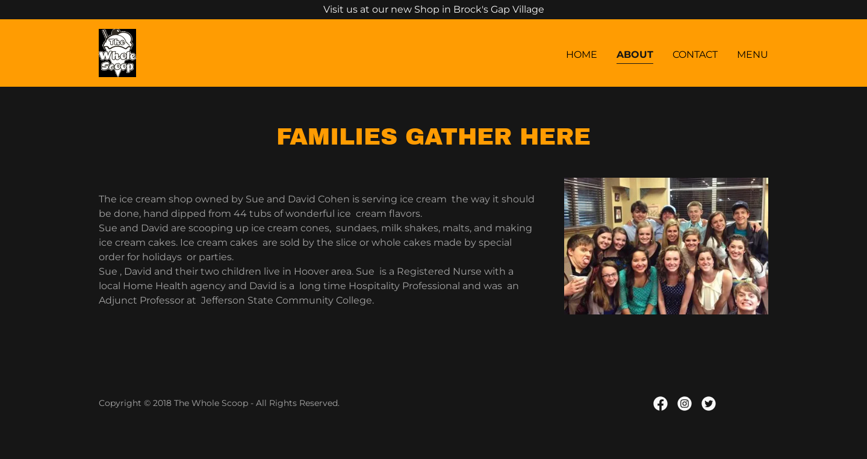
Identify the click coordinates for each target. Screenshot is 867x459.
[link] (117, 52)
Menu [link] (752, 54)
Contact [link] (695, 54)
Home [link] (581, 54)
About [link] (635, 54)
